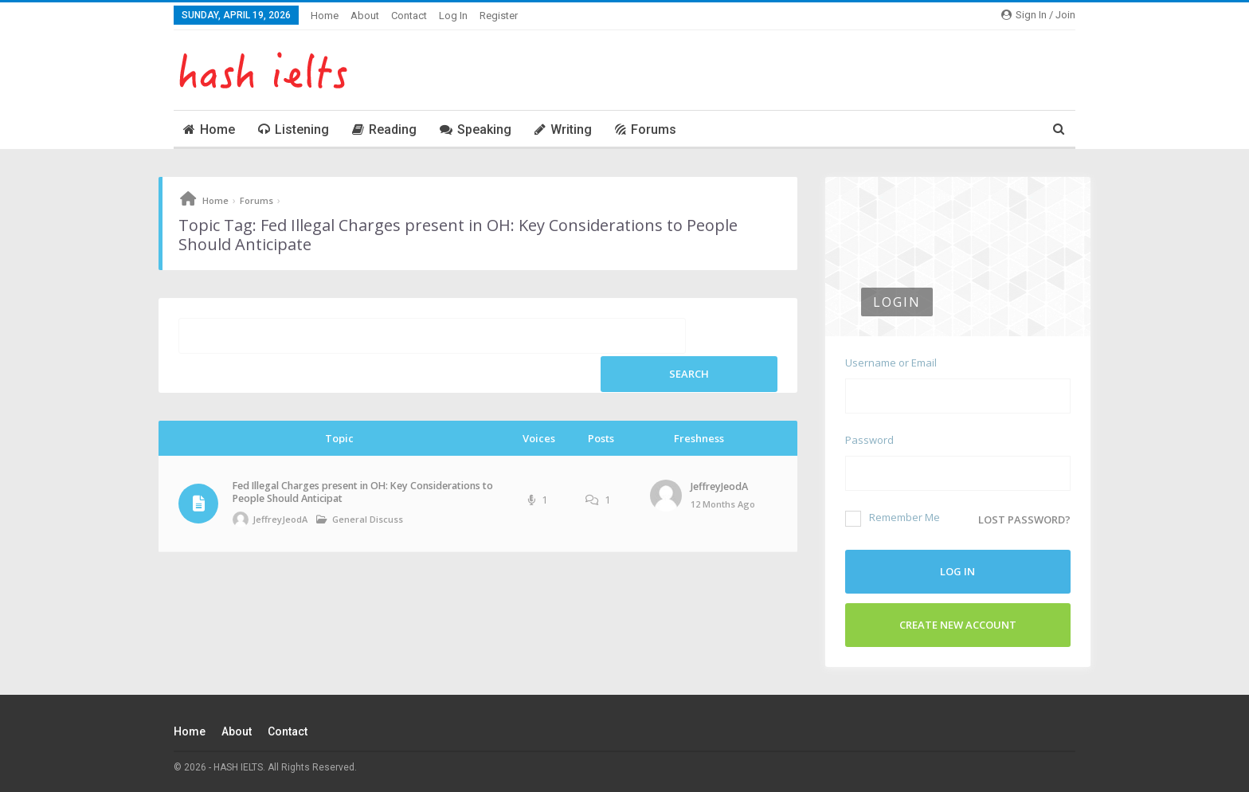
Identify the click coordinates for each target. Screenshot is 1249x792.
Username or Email (891, 362)
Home (325, 16)
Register (499, 16)
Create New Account (957, 625)
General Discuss (367, 519)
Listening (293, 129)
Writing (563, 129)
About (364, 16)
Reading (384, 129)
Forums (645, 129)
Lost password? (1024, 519)
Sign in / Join (1038, 15)
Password (869, 439)
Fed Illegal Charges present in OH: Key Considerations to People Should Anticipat (363, 492)
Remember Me (892, 517)
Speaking (475, 129)
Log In (453, 16)
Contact (409, 16)
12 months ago (723, 504)
